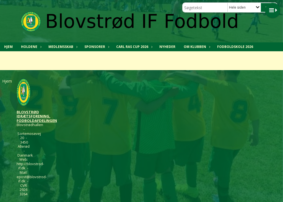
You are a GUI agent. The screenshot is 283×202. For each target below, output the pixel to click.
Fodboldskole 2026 (235, 46)
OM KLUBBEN (196, 46)
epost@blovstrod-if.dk (32, 179)
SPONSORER (96, 46)
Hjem (8, 46)
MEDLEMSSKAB (62, 46)
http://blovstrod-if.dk (30, 166)
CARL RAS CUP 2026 (133, 46)
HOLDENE (30, 46)
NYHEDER (167, 46)
